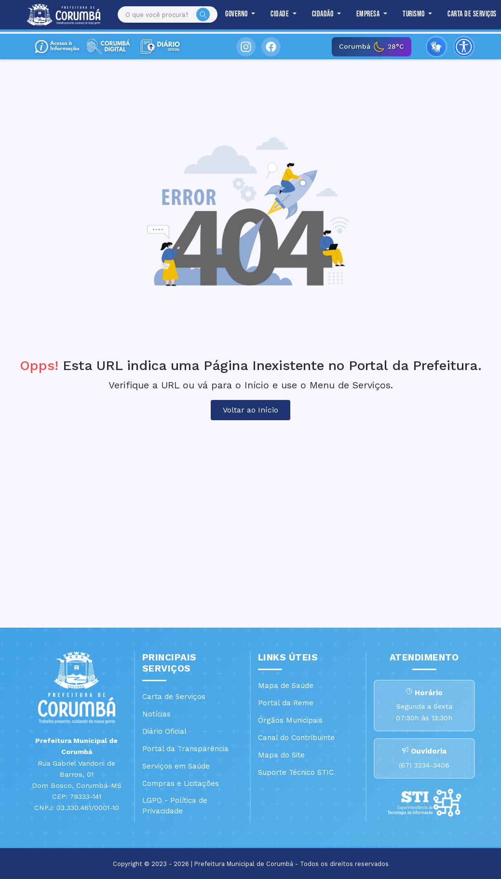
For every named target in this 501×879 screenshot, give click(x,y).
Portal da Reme (285, 703)
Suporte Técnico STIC (296, 772)
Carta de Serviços (467, 14)
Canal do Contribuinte (296, 737)
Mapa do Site (281, 755)
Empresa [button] (364, 14)
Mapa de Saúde (285, 685)
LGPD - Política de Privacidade (174, 806)
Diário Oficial (164, 731)
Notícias (156, 714)
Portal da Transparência (185, 748)
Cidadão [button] (318, 14)
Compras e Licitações (180, 783)
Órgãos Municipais (290, 720)
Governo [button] (232, 14)
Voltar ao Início (250, 409)
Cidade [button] (276, 14)
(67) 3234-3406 (424, 767)
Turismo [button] (409, 14)
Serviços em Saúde (176, 766)
